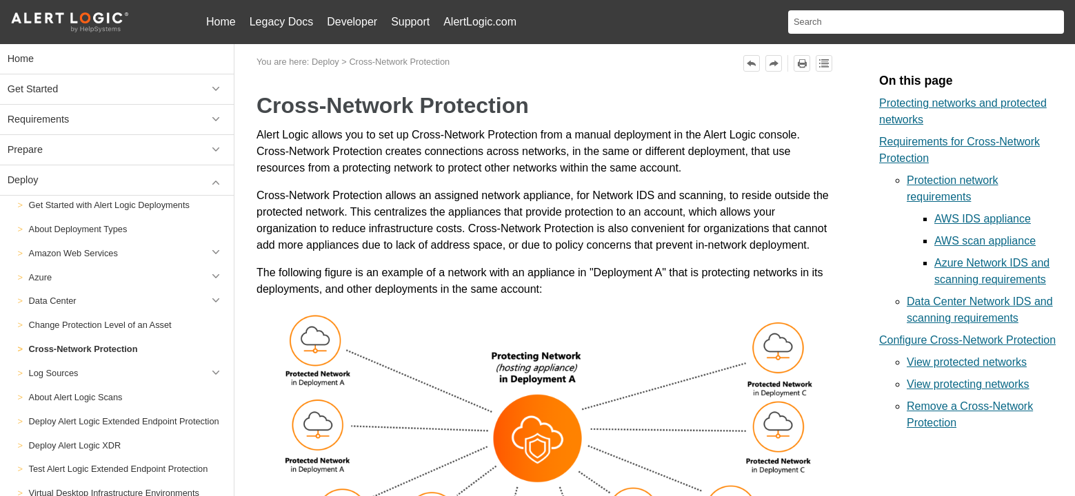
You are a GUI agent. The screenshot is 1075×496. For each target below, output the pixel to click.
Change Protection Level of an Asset (100, 325)
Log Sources (128, 373)
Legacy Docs (282, 22)
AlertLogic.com (479, 22)
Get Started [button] (117, 89)
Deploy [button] (117, 180)
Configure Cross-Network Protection (967, 340)
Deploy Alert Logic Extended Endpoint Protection (124, 421)
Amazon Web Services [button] (128, 253)
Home (221, 22)
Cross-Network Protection (83, 349)
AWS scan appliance (985, 241)
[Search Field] (926, 22)
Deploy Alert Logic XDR (75, 445)
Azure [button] (128, 277)
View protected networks (967, 362)
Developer (352, 22)
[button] (218, 373)
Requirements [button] (117, 119)
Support (410, 22)
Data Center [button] (128, 301)
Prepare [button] (117, 150)
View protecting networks (968, 384)
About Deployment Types (78, 229)
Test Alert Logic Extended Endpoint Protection (118, 469)
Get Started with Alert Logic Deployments (109, 205)
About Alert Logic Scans (76, 397)
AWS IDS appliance (982, 219)
